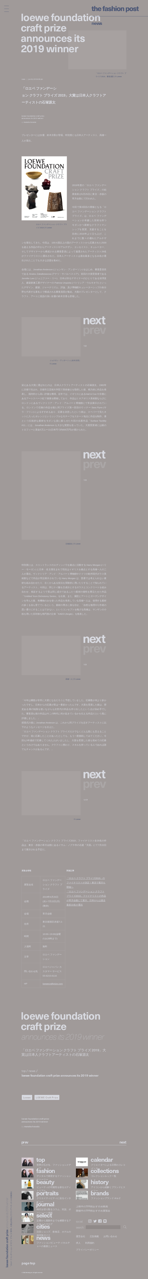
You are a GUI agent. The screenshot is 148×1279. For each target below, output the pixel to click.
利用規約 (89, 1243)
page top (28, 1263)
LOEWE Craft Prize (47, 1097)
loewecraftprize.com (53, 983)
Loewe (27, 1097)
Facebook (100, 1221)
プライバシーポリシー (87, 1249)
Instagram (90, 1221)
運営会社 (80, 1236)
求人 (78, 1243)
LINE (105, 1221)
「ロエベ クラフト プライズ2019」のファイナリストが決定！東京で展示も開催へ (85, 882)
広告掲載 (94, 1236)
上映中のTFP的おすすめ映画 (92, 1206)
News (97, 22)
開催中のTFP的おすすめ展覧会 (93, 1210)
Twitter (95, 1221)
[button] (95, 319)
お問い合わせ (110, 1236)
